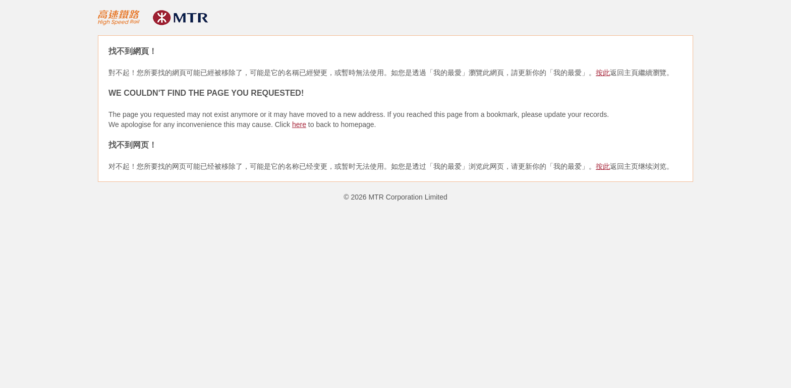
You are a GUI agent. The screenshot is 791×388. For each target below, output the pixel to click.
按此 (603, 73)
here (299, 124)
